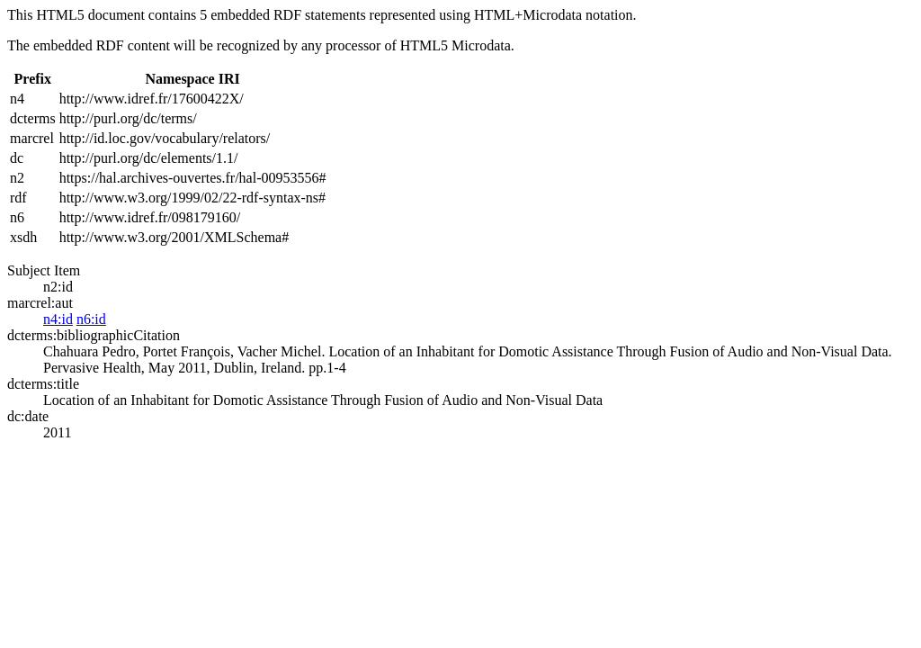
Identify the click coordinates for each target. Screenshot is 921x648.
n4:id (58, 319)
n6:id (91, 319)
